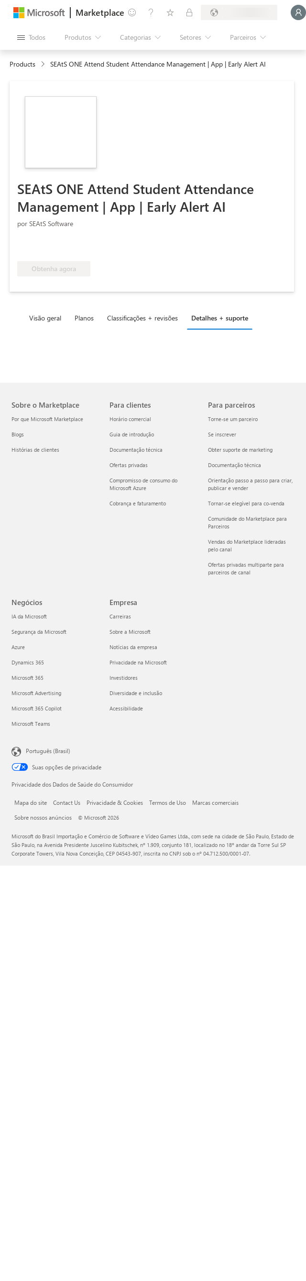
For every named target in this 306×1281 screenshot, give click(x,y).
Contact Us (66, 802)
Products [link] (22, 64)
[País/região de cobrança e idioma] (239, 12)
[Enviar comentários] (132, 12)
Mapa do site (30, 802)
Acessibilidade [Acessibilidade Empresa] (126, 708)
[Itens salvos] (170, 12)
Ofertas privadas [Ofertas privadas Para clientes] (128, 465)
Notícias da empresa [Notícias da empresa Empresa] (133, 647)
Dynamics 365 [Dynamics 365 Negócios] (27, 662)
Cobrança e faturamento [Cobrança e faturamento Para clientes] (137, 503)
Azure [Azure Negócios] (18, 647)
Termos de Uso (167, 802)
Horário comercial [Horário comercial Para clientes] (130, 419)
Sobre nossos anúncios (43, 817)
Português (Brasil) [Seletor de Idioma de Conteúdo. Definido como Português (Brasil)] (48, 751)
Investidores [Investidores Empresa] (123, 677)
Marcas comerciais (215, 802)
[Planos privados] (189, 12)
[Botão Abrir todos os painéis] (31, 37)
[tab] (47, 317)
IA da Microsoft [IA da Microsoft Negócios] (29, 616)
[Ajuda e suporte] (151, 12)
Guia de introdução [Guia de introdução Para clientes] (131, 434)
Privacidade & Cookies (115, 802)
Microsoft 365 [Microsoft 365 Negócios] (27, 677)
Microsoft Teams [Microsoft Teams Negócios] (30, 723)
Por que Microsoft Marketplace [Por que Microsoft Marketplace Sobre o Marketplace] (47, 419)
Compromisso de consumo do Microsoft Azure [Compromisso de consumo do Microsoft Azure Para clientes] (143, 484)
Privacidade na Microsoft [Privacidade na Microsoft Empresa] (138, 662)
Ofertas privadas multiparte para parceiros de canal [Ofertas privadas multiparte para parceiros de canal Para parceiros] (246, 568)
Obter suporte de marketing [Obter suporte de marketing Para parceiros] (240, 449)
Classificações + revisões (142, 317)
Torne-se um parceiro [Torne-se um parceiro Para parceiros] (233, 419)
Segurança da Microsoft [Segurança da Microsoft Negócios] (38, 631)
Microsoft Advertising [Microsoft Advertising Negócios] (36, 693)
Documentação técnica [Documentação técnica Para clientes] (136, 449)
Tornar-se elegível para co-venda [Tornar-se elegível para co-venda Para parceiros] (246, 503)
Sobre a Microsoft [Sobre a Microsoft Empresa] (130, 631)
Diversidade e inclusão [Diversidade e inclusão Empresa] (135, 693)
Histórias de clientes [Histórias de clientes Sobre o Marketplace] (35, 449)
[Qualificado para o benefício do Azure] (56, 246)
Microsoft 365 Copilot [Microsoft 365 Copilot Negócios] (36, 708)
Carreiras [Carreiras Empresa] (120, 616)
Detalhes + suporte (219, 317)
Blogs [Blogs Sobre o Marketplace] (17, 434)
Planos (84, 317)
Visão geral (45, 317)
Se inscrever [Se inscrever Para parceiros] (222, 434)
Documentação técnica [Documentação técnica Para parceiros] (234, 465)
